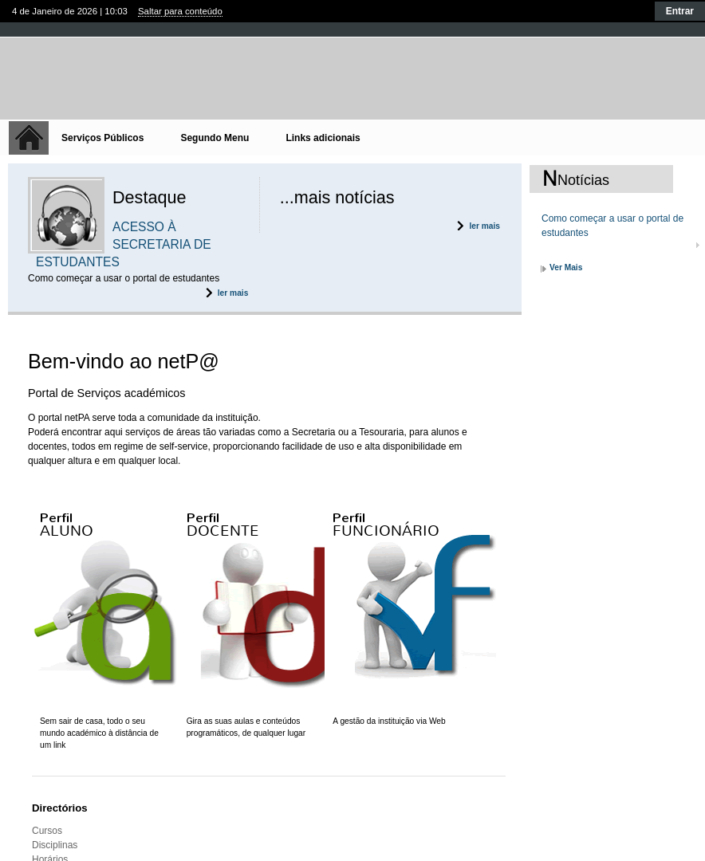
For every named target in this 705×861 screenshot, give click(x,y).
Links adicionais (323, 138)
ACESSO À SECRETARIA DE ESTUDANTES (123, 244)
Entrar (680, 11)
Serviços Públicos (102, 138)
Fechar (352, 29)
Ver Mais (565, 267)
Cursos (47, 830)
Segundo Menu (214, 138)
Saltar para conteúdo (180, 11)
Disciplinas (54, 845)
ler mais (233, 293)
